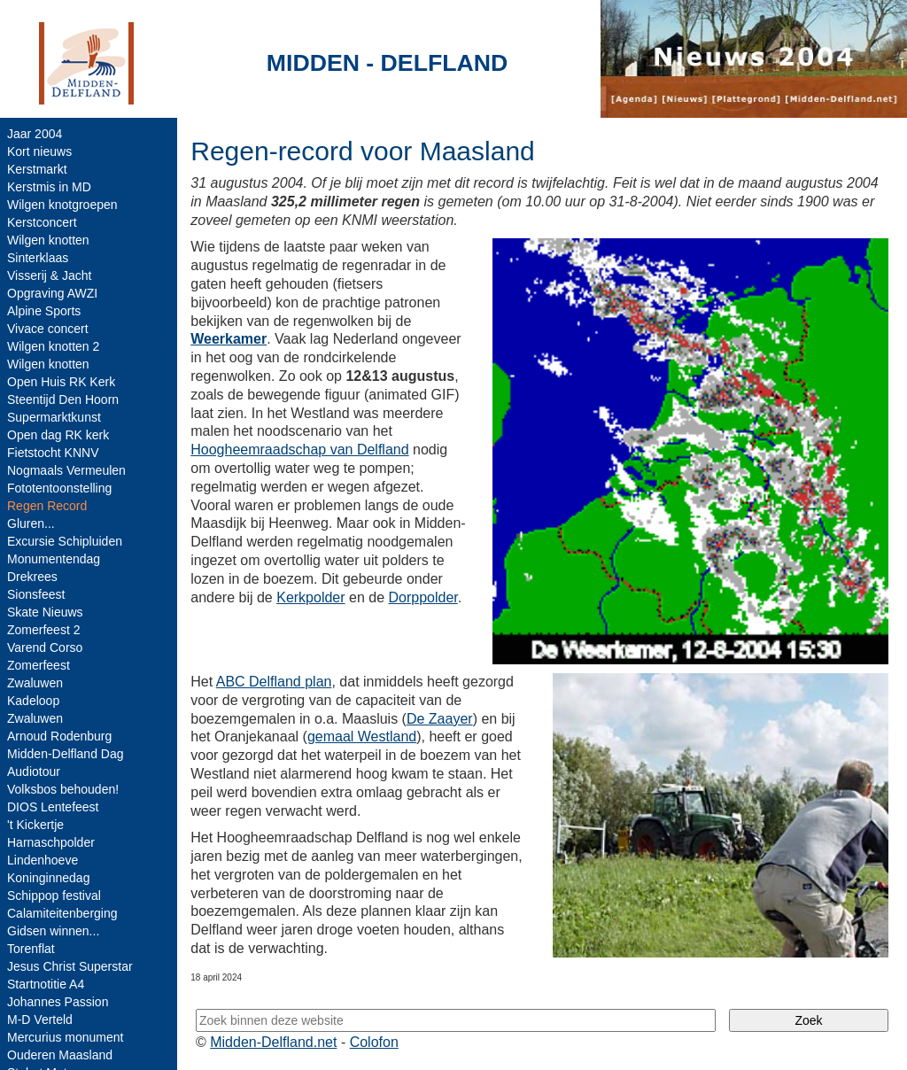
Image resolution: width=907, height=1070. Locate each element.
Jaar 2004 (34, 134)
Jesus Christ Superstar (70, 966)
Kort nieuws (39, 151)
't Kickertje (35, 825)
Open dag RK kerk (58, 435)
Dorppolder (423, 597)
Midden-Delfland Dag (65, 754)
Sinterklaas (37, 258)
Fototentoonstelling (59, 488)
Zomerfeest (38, 665)
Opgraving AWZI (52, 293)
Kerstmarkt (37, 169)
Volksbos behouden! (63, 789)
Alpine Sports (44, 311)
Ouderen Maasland (59, 1055)
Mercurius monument (65, 1037)
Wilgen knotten (48, 240)
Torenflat (31, 949)
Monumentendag (53, 559)
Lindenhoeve (42, 860)
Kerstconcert (42, 222)
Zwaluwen (35, 683)
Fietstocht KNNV (52, 453)
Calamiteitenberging (62, 913)
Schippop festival (54, 895)
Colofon (374, 1042)
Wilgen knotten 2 (53, 346)
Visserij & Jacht (49, 275)
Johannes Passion (57, 1002)
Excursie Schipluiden (64, 541)
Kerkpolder (310, 597)
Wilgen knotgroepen (62, 205)
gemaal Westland (361, 736)
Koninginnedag (48, 878)
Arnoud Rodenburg (59, 736)
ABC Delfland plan (274, 681)
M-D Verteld (40, 1019)
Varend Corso (44, 647)
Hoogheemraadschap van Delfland (299, 449)
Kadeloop (33, 701)
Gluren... (31, 523)
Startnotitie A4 (45, 984)
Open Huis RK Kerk (61, 382)
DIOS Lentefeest (53, 807)
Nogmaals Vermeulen (66, 470)
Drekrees (32, 577)
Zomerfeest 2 (43, 630)
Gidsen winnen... (53, 931)
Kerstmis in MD (49, 187)
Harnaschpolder (51, 842)
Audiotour (33, 771)
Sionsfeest (36, 594)
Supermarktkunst (54, 417)
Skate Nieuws (45, 612)
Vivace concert (48, 329)
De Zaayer (440, 718)
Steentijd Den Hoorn (63, 399)
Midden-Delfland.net (273, 1042)
